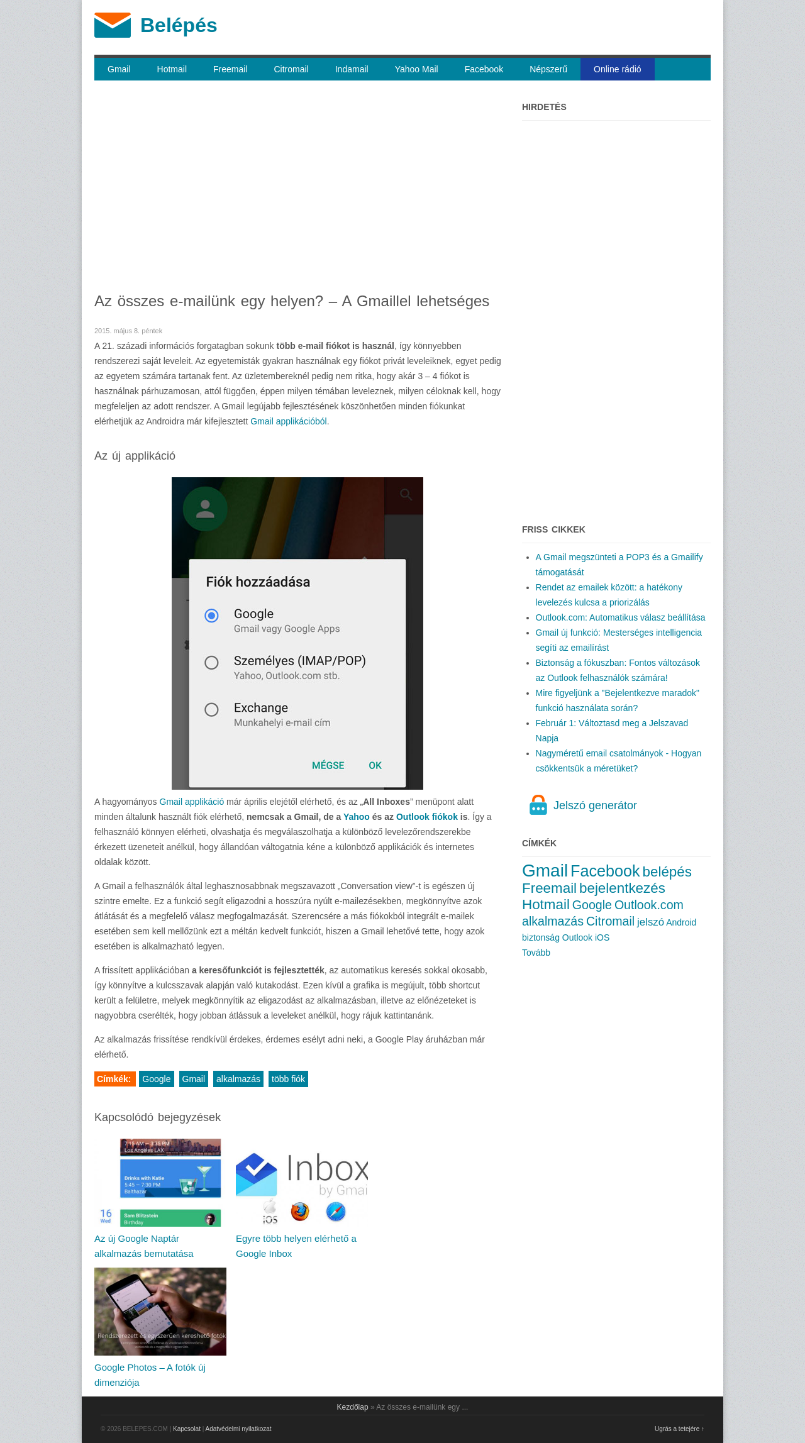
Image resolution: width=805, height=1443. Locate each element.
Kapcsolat (187, 1428)
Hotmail (172, 69)
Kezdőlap (353, 1407)
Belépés (179, 25)
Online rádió (617, 69)
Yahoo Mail (416, 69)
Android (681, 922)
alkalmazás (238, 1079)
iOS (602, 937)
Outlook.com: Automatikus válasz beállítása (621, 617)
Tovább (536, 953)
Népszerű (548, 69)
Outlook (577, 937)
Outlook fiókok (427, 817)
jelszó (650, 922)
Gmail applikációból (288, 421)
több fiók (288, 1079)
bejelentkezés (622, 888)
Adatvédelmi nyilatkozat (239, 1428)
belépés (667, 872)
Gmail (119, 69)
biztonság (541, 937)
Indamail (352, 69)
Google (156, 1079)
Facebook (484, 69)
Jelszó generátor (595, 805)
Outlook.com (649, 905)
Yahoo (356, 817)
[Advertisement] (297, 189)
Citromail (291, 69)
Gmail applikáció (192, 802)
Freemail (230, 69)
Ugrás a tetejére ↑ (679, 1428)
